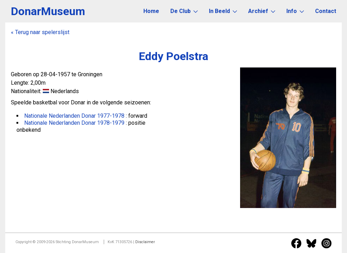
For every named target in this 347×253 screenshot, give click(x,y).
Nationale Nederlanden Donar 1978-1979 (74, 122)
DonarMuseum (48, 11)
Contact (325, 11)
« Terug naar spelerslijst (40, 32)
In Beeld (223, 11)
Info (295, 11)
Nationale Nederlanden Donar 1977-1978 (74, 115)
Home (151, 11)
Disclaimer (145, 242)
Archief (261, 11)
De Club (184, 11)
